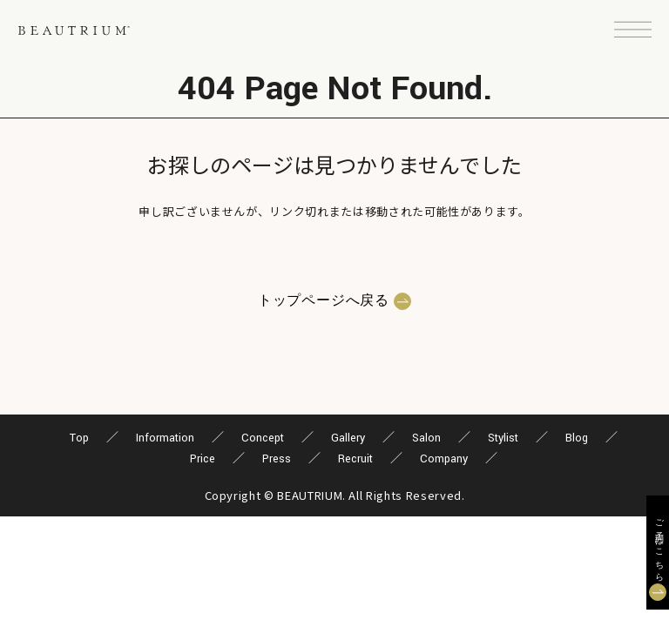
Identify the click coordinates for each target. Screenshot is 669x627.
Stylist (503, 438)
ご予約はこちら (658, 546)
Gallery (348, 438)
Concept (262, 438)
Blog (576, 438)
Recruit (355, 459)
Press (276, 459)
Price (202, 459)
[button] (633, 30)
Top (79, 438)
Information (165, 438)
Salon (426, 438)
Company (444, 459)
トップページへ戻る (323, 301)
